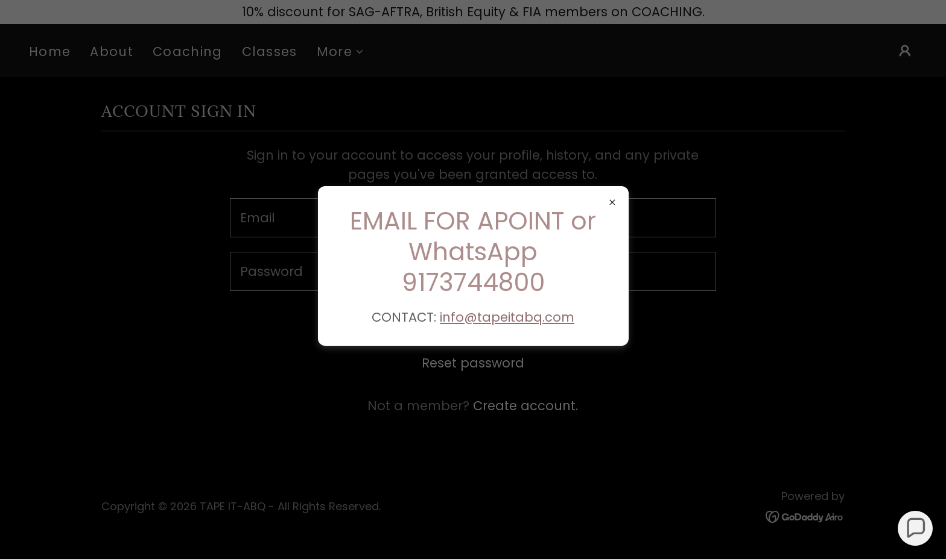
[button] (915, 528)
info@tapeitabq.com (507, 317)
